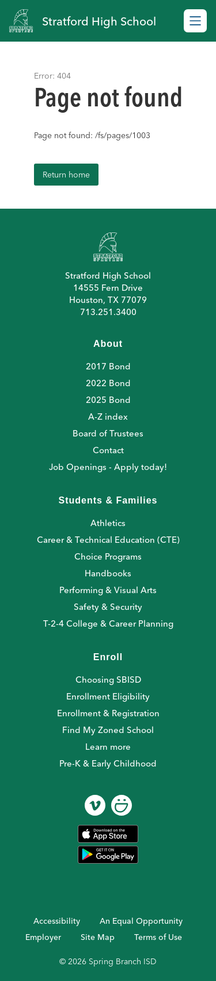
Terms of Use (158, 937)
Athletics (108, 522)
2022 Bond (108, 382)
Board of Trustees (108, 433)
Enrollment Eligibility (108, 696)
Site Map (98, 937)
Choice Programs (108, 556)
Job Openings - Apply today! (108, 466)
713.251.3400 (108, 311)
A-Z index (108, 416)
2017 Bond (108, 366)
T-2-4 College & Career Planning (108, 623)
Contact (108, 450)
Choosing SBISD (108, 679)
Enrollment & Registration (108, 713)
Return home (66, 174)
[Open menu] (195, 20)
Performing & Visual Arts (108, 589)
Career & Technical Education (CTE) (108, 539)
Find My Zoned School (108, 729)
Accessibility (56, 921)
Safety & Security (108, 606)
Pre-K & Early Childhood (108, 763)
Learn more (108, 746)
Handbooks (108, 573)
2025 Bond (108, 399)
